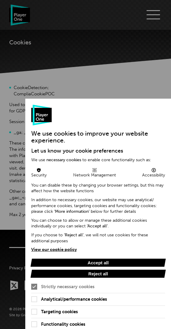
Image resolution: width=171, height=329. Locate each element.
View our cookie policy (54, 249)
